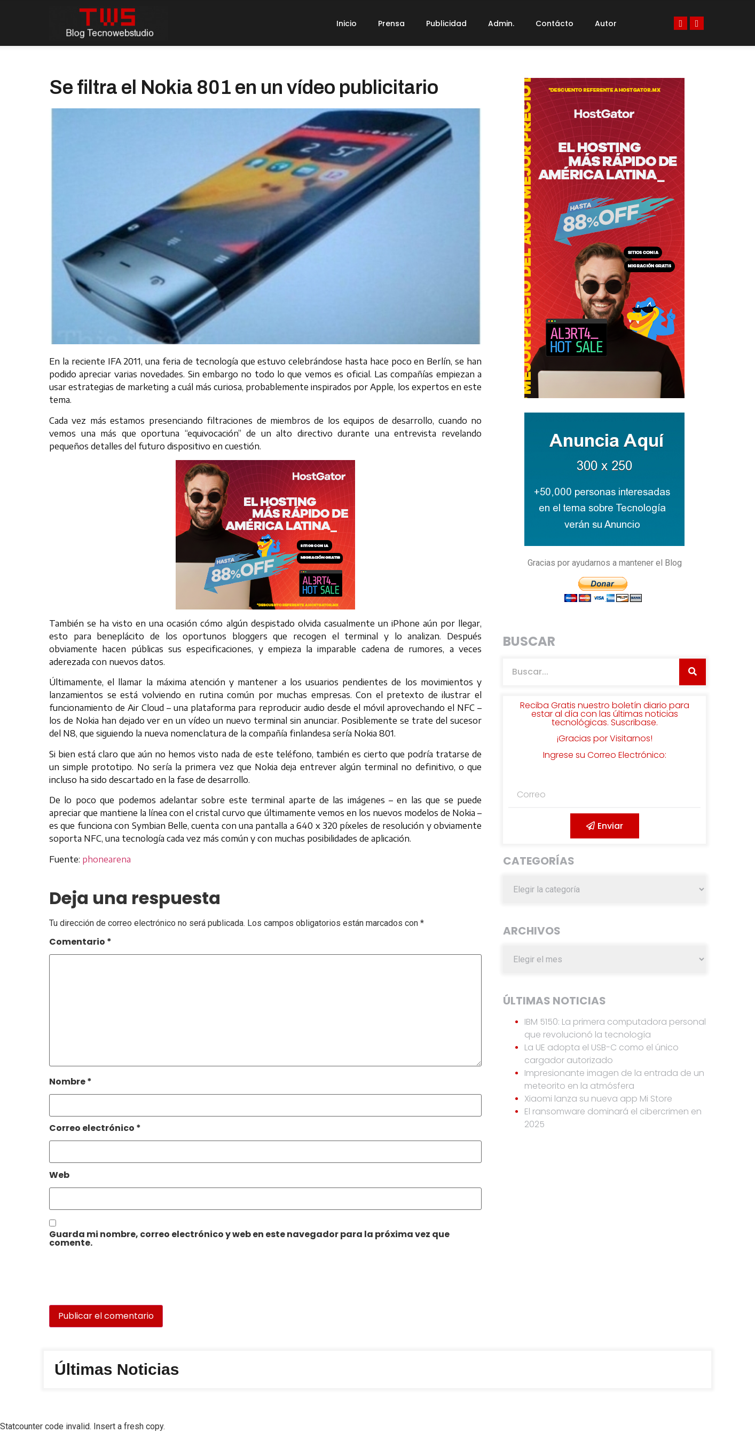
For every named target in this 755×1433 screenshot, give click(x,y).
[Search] (692, 672)
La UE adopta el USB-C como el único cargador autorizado (601, 1053)
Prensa (391, 23)
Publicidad (446, 23)
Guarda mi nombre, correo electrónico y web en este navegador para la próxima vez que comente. (249, 1239)
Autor (606, 23)
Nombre (70, 1083)
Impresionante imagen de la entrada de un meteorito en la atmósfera (614, 1079)
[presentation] (122, 1282)
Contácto (554, 23)
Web (59, 1176)
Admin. (501, 23)
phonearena (106, 859)
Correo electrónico (95, 1129)
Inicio (346, 23)
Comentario (80, 943)
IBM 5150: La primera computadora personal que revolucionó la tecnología (615, 1028)
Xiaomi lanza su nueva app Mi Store (598, 1098)
